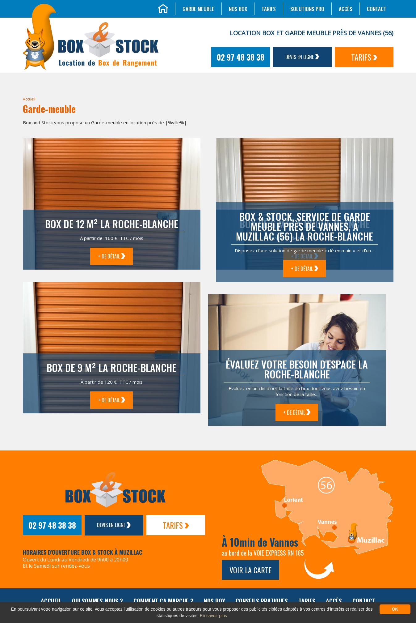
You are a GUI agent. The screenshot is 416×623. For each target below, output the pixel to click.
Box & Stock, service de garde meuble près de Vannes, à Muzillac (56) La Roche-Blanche (304, 226)
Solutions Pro (307, 9)
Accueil (29, 99)
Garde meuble (198, 9)
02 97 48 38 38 (240, 57)
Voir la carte (250, 569)
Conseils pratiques (262, 601)
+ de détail (111, 256)
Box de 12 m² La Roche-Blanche (111, 223)
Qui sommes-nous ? (97, 601)
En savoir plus (213, 615)
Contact (376, 9)
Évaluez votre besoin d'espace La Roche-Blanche (297, 369)
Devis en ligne (302, 57)
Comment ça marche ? (163, 601)
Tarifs (269, 9)
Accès (345, 9)
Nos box (238, 9)
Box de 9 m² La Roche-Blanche (111, 367)
